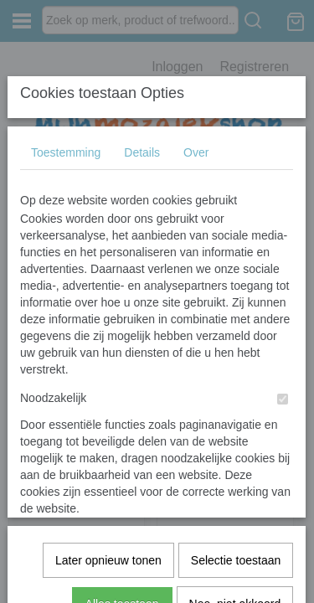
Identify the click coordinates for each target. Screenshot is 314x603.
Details (142, 139)
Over (195, 139)
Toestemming (65, 139)
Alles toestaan (122, 404)
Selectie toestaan (236, 361)
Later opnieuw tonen (108, 361)
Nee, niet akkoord (235, 404)
